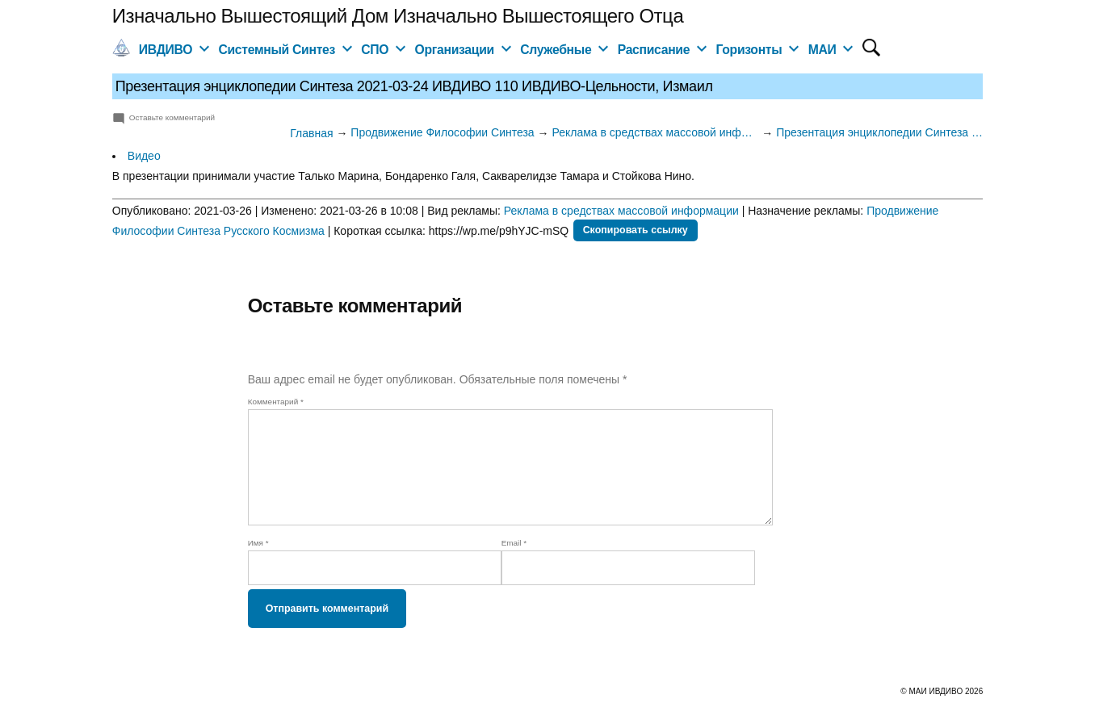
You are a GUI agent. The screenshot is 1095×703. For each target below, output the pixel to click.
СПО (374, 49)
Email (514, 542)
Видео (144, 155)
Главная (311, 133)
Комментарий (276, 401)
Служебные (555, 49)
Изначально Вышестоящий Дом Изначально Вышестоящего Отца (397, 16)
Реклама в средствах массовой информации (621, 210)
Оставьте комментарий (172, 117)
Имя (258, 542)
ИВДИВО (165, 49)
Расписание (654, 49)
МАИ (822, 49)
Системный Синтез (276, 49)
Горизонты (748, 49)
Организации (454, 49)
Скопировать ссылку (635, 230)
